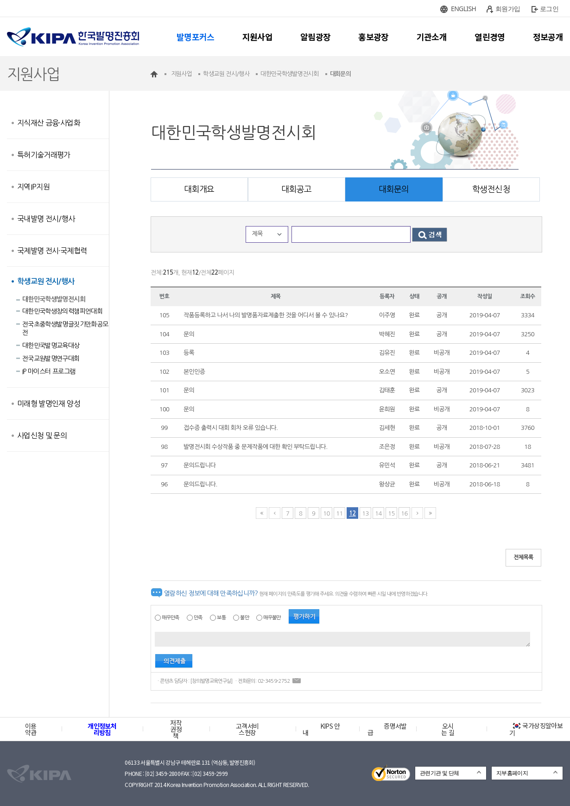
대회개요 (199, 189)
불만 (244, 617)
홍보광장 (373, 37)
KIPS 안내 (321, 729)
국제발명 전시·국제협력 (52, 250)
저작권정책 (176, 729)
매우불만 (271, 617)
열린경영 (490, 37)
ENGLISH (463, 8)
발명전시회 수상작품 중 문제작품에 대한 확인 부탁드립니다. (255, 447)
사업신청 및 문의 (42, 435)
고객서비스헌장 (247, 729)
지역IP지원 (33, 186)
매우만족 (170, 617)
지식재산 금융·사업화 (48, 122)
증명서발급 (386, 729)
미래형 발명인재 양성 (48, 403)
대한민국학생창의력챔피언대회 (62, 311)
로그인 (549, 8)
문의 (189, 334)
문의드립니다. (200, 484)
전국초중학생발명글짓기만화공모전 (65, 328)
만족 (198, 617)
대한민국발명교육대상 (51, 345)
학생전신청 (491, 189)
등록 (189, 353)
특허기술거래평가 (43, 154)
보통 (221, 617)
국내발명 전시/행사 (46, 218)
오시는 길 (447, 729)
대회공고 (296, 189)
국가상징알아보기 (536, 729)
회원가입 (507, 8)
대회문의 (394, 189)
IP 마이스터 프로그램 (48, 371)
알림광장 (315, 37)
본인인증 (194, 372)
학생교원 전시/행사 (46, 281)
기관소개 (432, 37)
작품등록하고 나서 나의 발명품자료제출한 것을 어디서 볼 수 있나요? (266, 315)
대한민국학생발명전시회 (53, 299)
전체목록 (523, 557)
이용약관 (31, 729)
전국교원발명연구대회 (51, 358)
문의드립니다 (199, 465)
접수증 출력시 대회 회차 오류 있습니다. (231, 428)
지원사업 (257, 37)
